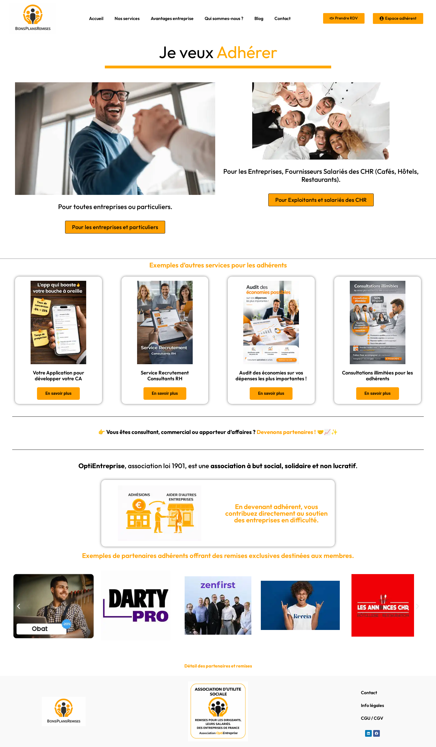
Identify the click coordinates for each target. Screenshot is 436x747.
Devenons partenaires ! (286, 431)
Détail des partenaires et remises (218, 666)
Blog (258, 18)
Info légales (372, 705)
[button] (18, 606)
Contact (282, 18)
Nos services (127, 18)
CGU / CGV (372, 718)
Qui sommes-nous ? (224, 18)
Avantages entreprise (172, 18)
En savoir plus (58, 393)
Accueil (96, 18)
